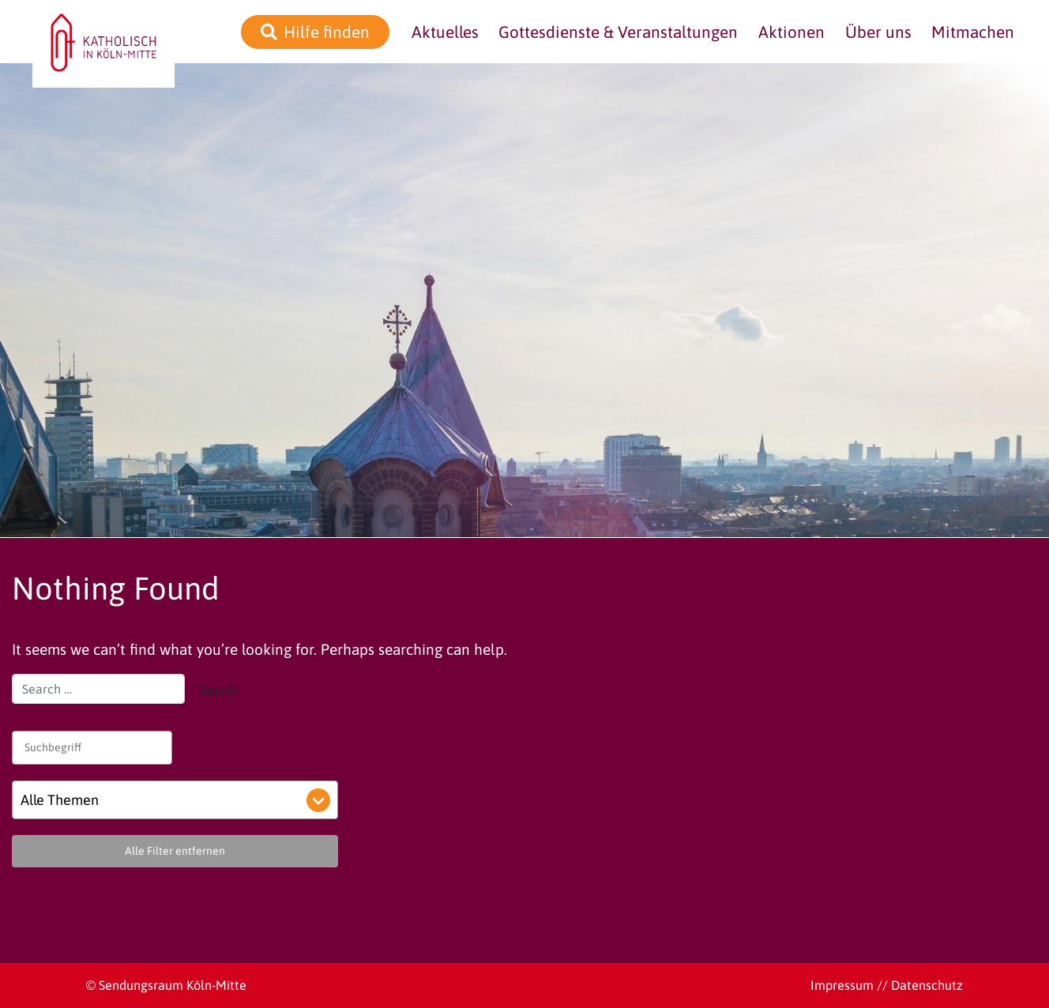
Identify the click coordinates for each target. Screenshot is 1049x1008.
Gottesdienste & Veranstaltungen (618, 32)
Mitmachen (972, 32)
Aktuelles (445, 32)
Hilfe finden (327, 32)
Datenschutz (927, 985)
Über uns (878, 32)
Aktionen (791, 32)
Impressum (842, 985)
